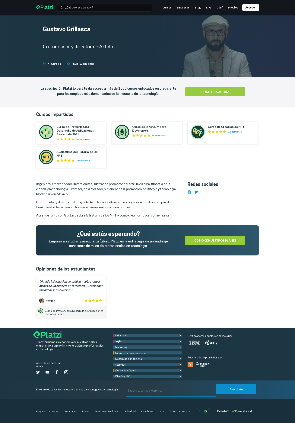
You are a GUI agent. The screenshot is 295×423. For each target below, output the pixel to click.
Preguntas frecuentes (47, 411)
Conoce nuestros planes (215, 240)
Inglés (119, 341)
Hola (161, 411)
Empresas (183, 7)
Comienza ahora (215, 92)
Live (208, 7)
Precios (233, 7)
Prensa (85, 411)
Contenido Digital (125, 370)
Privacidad (130, 411)
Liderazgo (121, 335)
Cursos (167, 7)
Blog (198, 7)
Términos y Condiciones (107, 411)
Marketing (121, 347)
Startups (120, 364)
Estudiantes (147, 411)
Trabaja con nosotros (179, 411)
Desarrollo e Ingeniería (128, 358)
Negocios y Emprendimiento (131, 352)
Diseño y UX (122, 376)
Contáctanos (70, 411)
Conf (220, 7)
